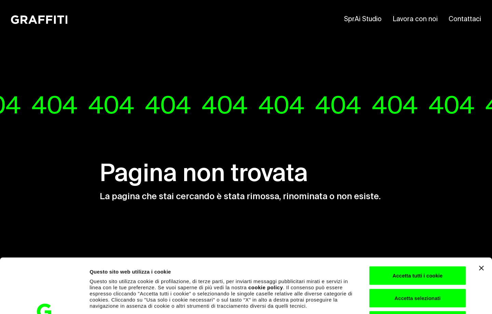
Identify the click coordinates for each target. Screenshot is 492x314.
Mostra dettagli (359, 300)
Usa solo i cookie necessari (417, 269)
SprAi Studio (363, 19)
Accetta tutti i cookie (418, 224)
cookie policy (265, 236)
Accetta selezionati (417, 247)
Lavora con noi (415, 19)
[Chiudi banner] (481, 217)
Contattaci (465, 19)
